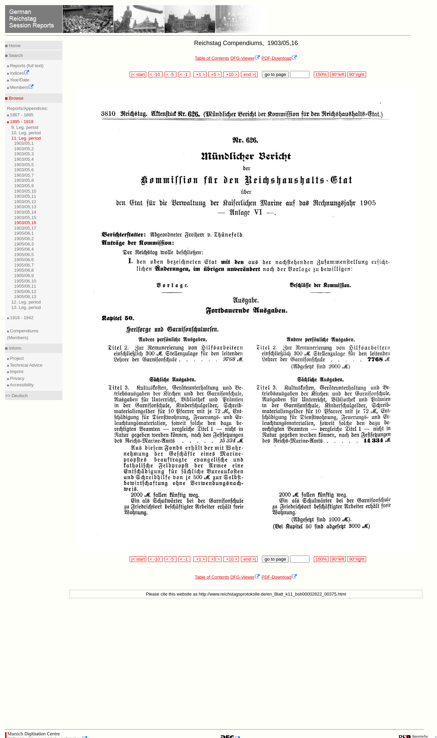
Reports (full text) (26, 65)
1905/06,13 (25, 296)
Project (16, 358)
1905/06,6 (24, 259)
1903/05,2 (24, 148)
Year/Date (19, 79)
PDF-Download (279, 58)
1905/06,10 (25, 281)
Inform (14, 348)
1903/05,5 (24, 164)
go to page (275, 74)
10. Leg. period (26, 132)
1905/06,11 (25, 286)
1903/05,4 (24, 159)
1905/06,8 (24, 270)
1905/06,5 (24, 254)
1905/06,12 (25, 291)
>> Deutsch (16, 395)
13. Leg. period (26, 307)
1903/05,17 (25, 228)
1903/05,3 (24, 153)
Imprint (16, 371)
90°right (356, 74)
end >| (249, 74)
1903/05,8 (24, 180)
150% (321, 74)
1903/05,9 (24, 185)
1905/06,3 (24, 244)
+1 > (200, 74)
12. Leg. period (26, 302)
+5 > (215, 74)
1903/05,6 (24, 169)
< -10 (156, 74)
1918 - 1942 (21, 317)
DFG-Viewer (245, 58)
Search (15, 55)
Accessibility (21, 384)
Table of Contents (212, 58)
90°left (337, 74)
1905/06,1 (24, 233)
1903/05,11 (25, 196)
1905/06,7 (24, 265)
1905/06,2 (24, 238)
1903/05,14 (25, 212)
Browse (15, 98)
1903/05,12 (25, 201)
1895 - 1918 (21, 121)
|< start (138, 74)
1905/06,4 (24, 249)
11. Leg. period (26, 138)
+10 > (231, 74)
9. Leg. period (25, 127)
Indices (19, 73)
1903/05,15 (25, 217)
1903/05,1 (24, 143)
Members (21, 87)
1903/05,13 (25, 206)
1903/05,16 (25, 222)
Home (13, 45)
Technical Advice (26, 365)
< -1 (184, 74)
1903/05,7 (24, 175)
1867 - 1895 (21, 114)
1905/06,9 (24, 275)
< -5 (170, 74)
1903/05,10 (25, 191)
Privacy (16, 378)
